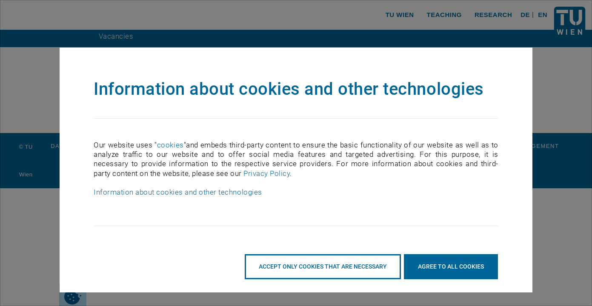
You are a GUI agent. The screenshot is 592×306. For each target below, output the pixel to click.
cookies (170, 145)
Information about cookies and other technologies (178, 192)
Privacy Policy (266, 173)
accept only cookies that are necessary (323, 266)
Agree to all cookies (451, 266)
